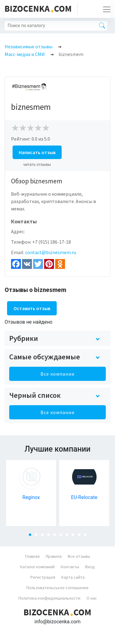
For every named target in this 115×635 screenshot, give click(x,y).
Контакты (70, 566)
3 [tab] (44, 536)
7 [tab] (69, 536)
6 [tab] (62, 536)
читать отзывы (37, 164)
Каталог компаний (37, 566)
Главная (32, 556)
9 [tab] (81, 536)
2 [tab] (38, 536)
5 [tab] (56, 536)
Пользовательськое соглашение (57, 587)
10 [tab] (87, 536)
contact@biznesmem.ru (50, 252)
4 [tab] (50, 536)
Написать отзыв (37, 152)
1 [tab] (32, 536)
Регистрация (42, 577)
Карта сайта (73, 577)
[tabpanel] (31, 493)
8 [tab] (75, 536)
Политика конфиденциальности (49, 598)
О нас (91, 598)
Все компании (57, 374)
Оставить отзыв (31, 308)
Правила (54, 556)
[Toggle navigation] (104, 9)
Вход (90, 566)
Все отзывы (79, 556)
